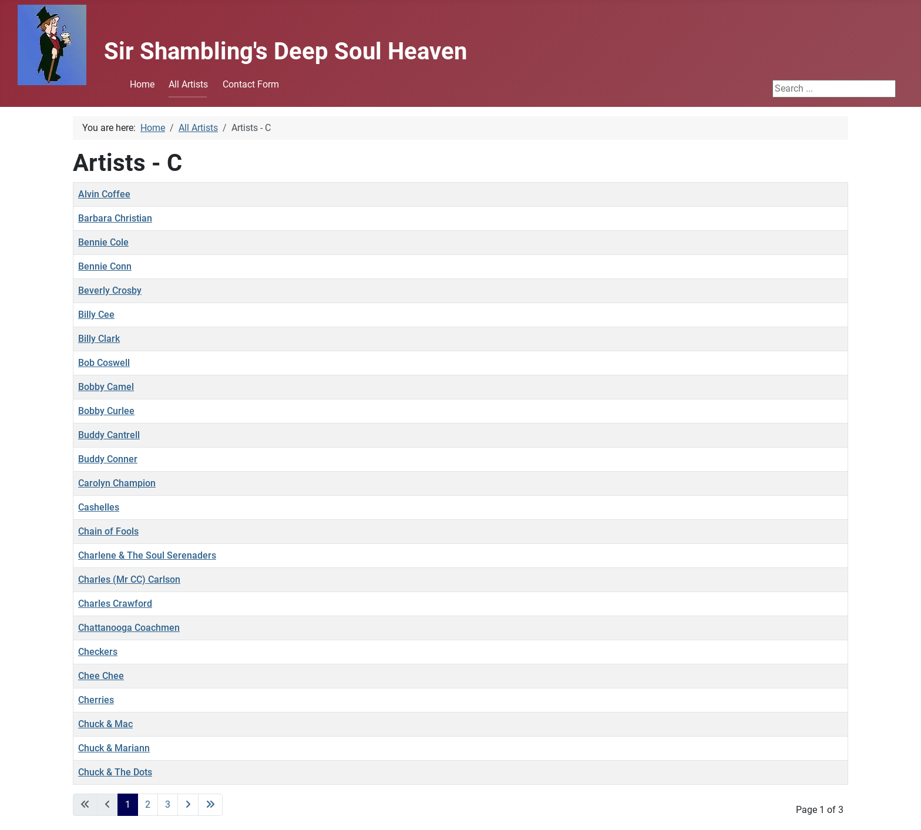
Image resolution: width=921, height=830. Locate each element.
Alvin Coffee (104, 194)
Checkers (97, 651)
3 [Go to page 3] (167, 804)
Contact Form (251, 84)
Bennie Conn (105, 266)
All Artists (188, 84)
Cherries (96, 699)
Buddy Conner (107, 459)
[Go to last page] (210, 805)
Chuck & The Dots (115, 772)
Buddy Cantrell (109, 435)
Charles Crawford (115, 603)
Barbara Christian (115, 218)
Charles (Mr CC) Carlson (129, 579)
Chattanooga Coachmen (129, 627)
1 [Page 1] (127, 804)
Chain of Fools (108, 531)
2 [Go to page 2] (147, 804)
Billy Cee (96, 314)
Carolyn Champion (117, 483)
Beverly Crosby (110, 290)
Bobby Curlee (106, 410)
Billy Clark (99, 338)
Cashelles (98, 507)
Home (142, 84)
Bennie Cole (103, 242)
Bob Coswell (104, 362)
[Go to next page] (188, 805)
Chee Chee (101, 675)
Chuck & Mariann (114, 748)
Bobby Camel (106, 386)
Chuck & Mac (105, 724)
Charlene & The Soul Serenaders (147, 555)
